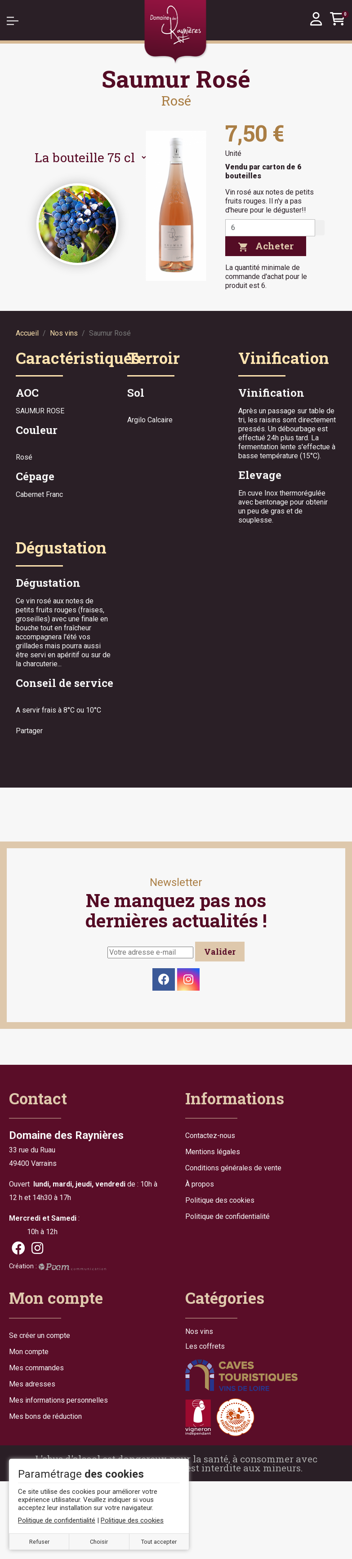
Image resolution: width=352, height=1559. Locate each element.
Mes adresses (32, 1384)
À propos (199, 1184)
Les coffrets (205, 1346)
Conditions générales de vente (233, 1168)
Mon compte (29, 1351)
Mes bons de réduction (45, 1416)
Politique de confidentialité (227, 1216)
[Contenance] (87, 157)
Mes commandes (36, 1368)
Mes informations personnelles (58, 1400)
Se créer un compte (39, 1335)
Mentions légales (212, 1151)
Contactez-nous (210, 1135)
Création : (57, 1266)
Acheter (266, 245)
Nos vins (199, 1332)
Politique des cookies (219, 1200)
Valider (220, 951)
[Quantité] (270, 227)
